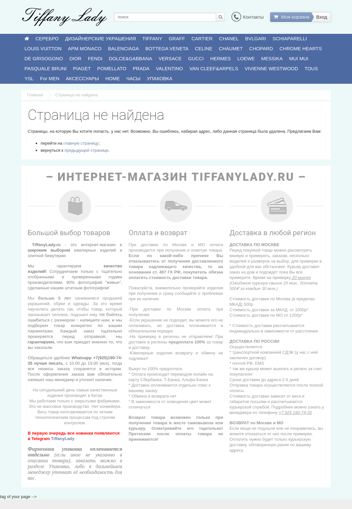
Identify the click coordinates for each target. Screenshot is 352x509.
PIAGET (82, 68)
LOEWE (246, 58)
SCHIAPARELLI (290, 38)
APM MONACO (85, 48)
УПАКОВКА (159, 78)
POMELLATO (111, 68)
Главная (35, 94)
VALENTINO (169, 68)
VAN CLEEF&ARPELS (214, 68)
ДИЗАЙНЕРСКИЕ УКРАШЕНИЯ (100, 38)
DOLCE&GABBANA (130, 58)
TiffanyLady (62, 438)
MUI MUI (298, 58)
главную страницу (81, 143)
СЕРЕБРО (47, 38)
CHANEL (229, 38)
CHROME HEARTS (300, 48)
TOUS (311, 68)
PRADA (141, 68)
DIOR (75, 58)
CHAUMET (231, 48)
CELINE (203, 48)
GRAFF (177, 38)
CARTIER (202, 38)
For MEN (49, 78)
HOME (112, 78)
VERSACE (170, 58)
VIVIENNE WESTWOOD (271, 68)
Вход (321, 17)
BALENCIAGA (123, 48)
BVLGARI (255, 38)
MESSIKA (272, 58)
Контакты (247, 17)
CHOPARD (261, 48)
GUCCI (196, 58)
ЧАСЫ (133, 78)
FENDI (95, 58)
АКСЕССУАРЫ (82, 78)
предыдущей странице (86, 150)
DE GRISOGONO (43, 58)
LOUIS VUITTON (43, 48)
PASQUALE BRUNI (45, 68)
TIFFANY (152, 38)
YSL (29, 78)
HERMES (220, 58)
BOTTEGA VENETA (167, 48)
